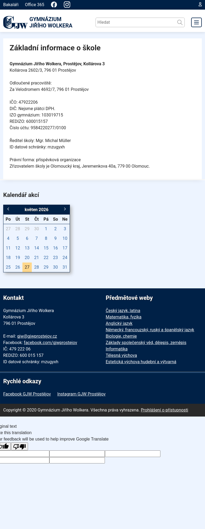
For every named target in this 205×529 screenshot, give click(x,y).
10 (64, 238)
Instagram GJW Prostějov (81, 394)
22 (46, 257)
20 (27, 257)
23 (55, 257)
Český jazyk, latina (123, 310)
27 (8, 228)
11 (8, 248)
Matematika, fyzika (123, 317)
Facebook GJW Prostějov (27, 394)
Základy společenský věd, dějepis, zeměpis (146, 342)
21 (36, 257)
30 (36, 228)
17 (64, 248)
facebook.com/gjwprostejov (50, 342)
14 (36, 248)
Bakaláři (10, 4)
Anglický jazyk (119, 323)
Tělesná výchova (121, 355)
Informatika (117, 349)
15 (46, 248)
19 (17, 257)
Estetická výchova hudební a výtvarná (141, 361)
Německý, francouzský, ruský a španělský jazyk (150, 329)
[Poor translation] (19, 446)
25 (8, 267)
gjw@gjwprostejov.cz (37, 336)
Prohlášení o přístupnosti (164, 410)
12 (17, 248)
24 (64, 257)
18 (8, 257)
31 (64, 267)
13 (27, 248)
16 (55, 248)
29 (27, 228)
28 (17, 228)
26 (17, 267)
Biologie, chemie (121, 336)
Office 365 (34, 4)
